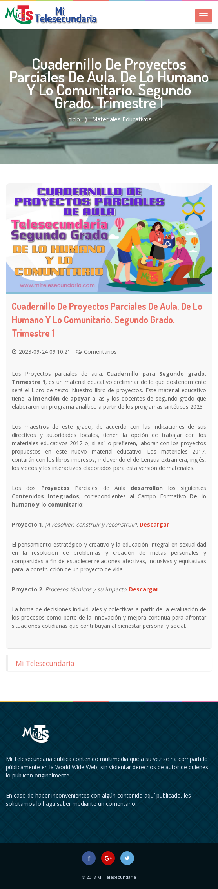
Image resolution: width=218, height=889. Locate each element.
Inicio (73, 119)
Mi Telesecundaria (45, 663)
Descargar (154, 524)
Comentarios (100, 351)
